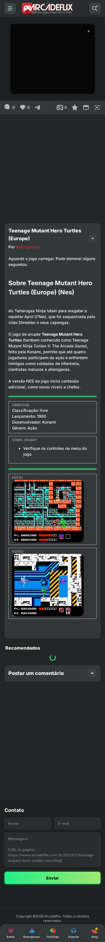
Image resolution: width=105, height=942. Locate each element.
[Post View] (62, 107)
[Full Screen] (97, 107)
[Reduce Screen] (86, 107)
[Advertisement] (52, 166)
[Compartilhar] (37, 107)
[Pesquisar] (95, 8)
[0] (9, 107)
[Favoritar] (74, 107)
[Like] (24, 107)
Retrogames (27, 246)
